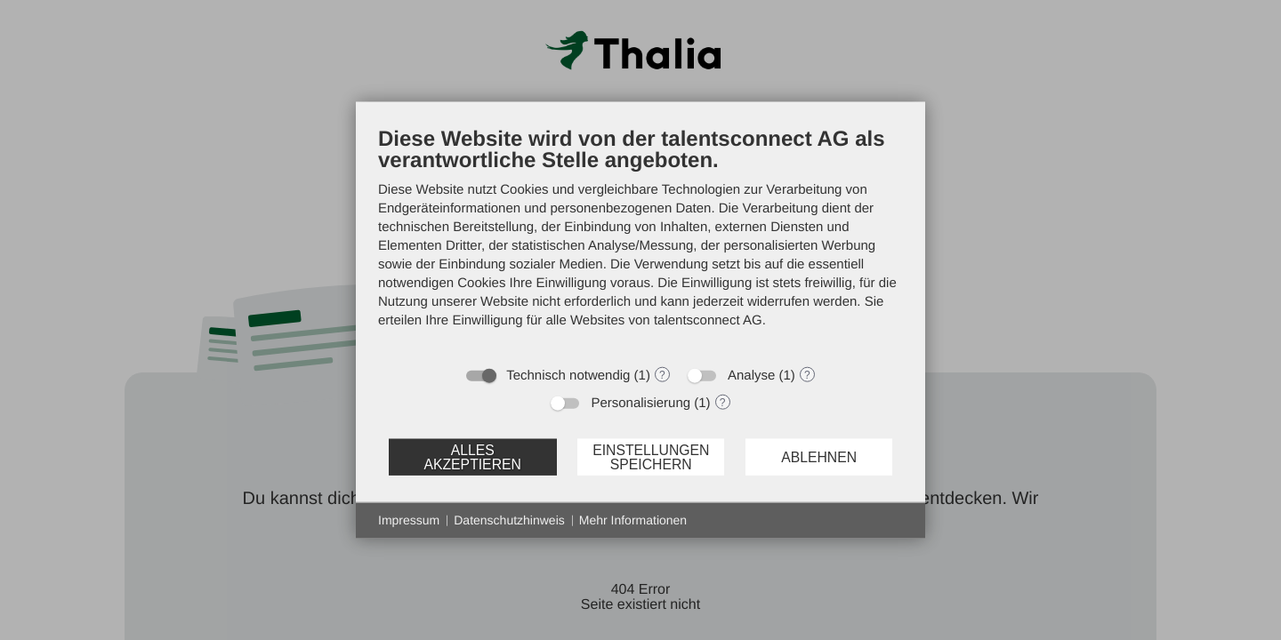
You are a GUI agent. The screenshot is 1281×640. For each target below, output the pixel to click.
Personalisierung (640, 403)
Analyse (751, 375)
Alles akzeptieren (471, 456)
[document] (640, 241)
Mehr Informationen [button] (633, 520)
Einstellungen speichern (650, 456)
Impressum (408, 520)
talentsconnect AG (708, 320)
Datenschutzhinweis (509, 520)
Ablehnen (819, 456)
